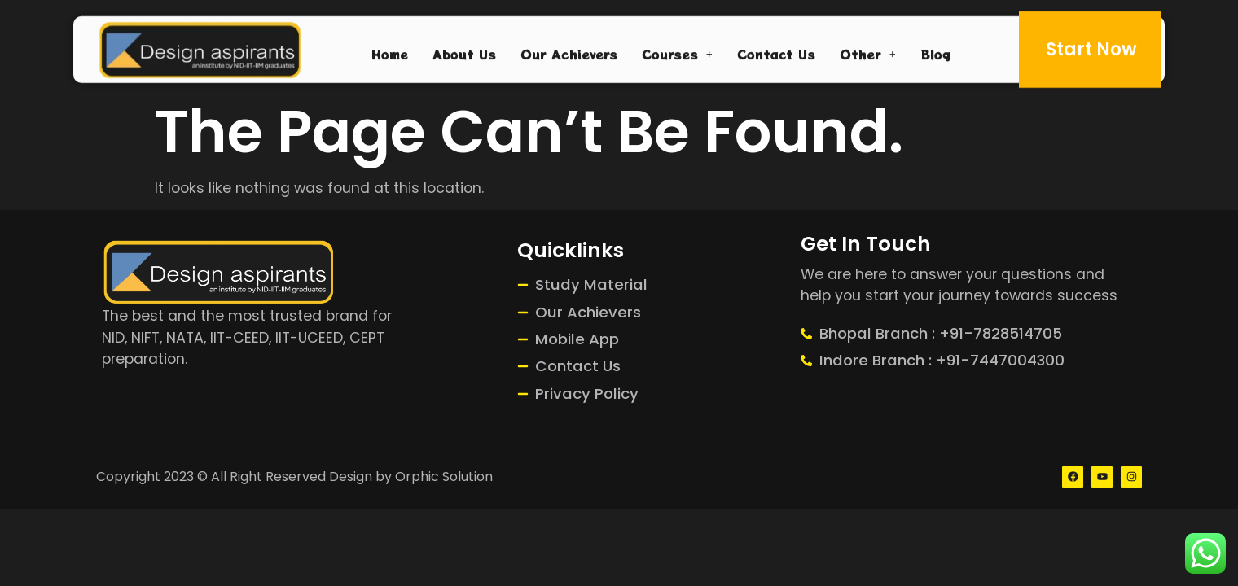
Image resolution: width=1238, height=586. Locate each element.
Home (389, 50)
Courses (677, 50)
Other (868, 50)
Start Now (1091, 46)
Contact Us (776, 50)
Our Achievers (568, 50)
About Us (464, 50)
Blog (935, 50)
